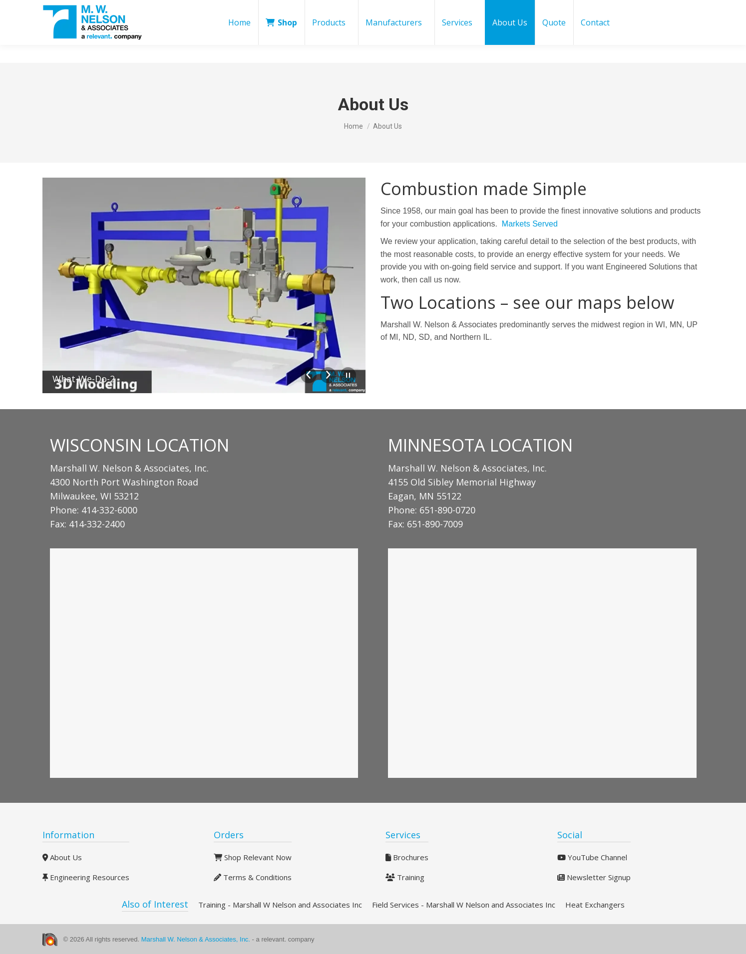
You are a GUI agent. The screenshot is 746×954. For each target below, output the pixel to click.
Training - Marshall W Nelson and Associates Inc (280, 905)
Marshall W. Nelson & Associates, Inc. (196, 939)
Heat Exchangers (595, 905)
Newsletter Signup (594, 877)
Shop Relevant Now (253, 857)
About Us (62, 857)
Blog (508, 9)
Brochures (406, 857)
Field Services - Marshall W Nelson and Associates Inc (463, 905)
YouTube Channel (592, 857)
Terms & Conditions (253, 877)
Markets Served (530, 224)
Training (404, 877)
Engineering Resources (85, 877)
